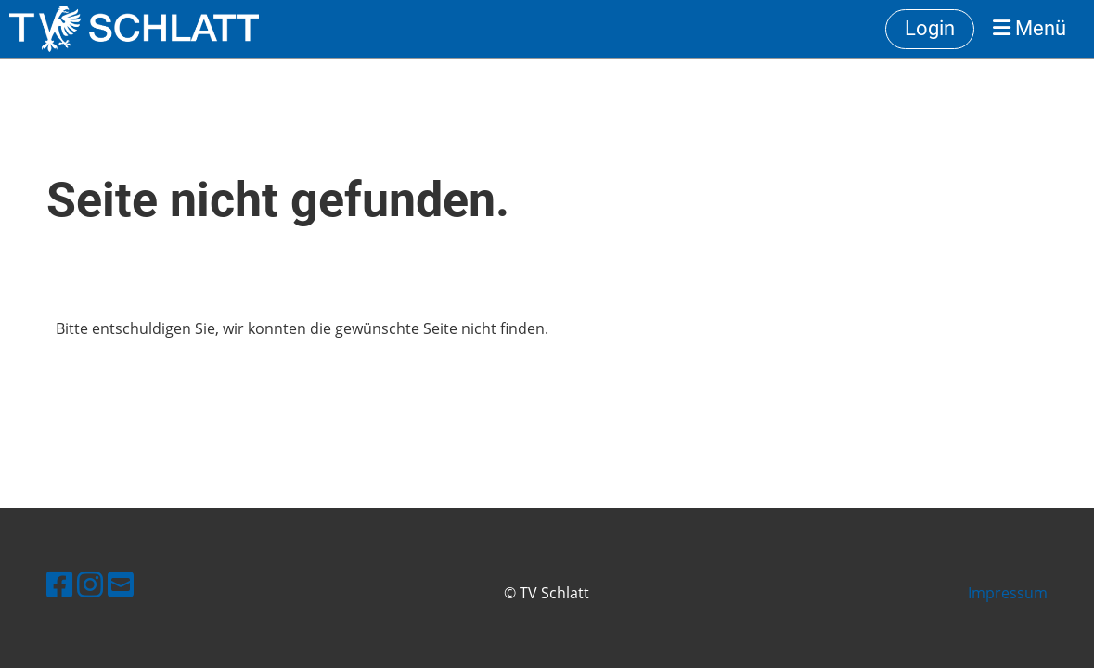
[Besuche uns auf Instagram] (90, 584)
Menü (1029, 28)
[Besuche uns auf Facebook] (59, 584)
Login (930, 28)
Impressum (1008, 593)
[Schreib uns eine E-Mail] (121, 584)
